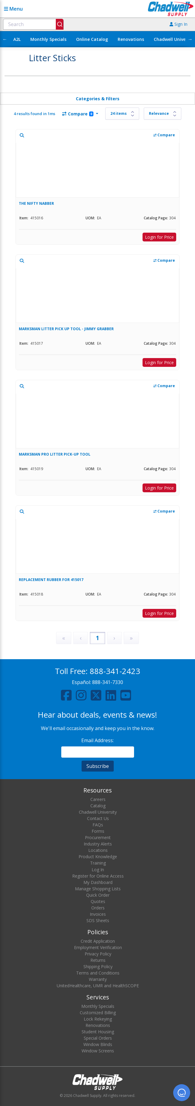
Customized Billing (98, 1012)
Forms (98, 831)
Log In (98, 869)
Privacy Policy (98, 954)
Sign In (178, 24)
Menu (13, 8)
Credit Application (98, 941)
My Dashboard (98, 882)
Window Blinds (97, 1044)
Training (98, 863)
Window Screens (98, 1051)
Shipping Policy (98, 966)
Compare (77, 114)
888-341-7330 (107, 682)
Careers (98, 799)
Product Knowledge (98, 856)
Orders (98, 908)
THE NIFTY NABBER (36, 203)
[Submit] (59, 24)
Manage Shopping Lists (98, 889)
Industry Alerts (98, 844)
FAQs (97, 825)
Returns (98, 960)
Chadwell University (98, 812)
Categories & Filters (97, 98)
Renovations (131, 39)
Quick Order (97, 895)
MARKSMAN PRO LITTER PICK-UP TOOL (54, 454)
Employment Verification (98, 947)
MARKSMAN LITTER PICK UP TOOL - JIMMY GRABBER (66, 328)
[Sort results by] (162, 114)
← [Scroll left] (4, 39)
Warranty (98, 979)
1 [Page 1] (97, 638)
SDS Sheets (97, 920)
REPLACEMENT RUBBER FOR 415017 (51, 579)
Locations (98, 850)
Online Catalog (92, 39)
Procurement (98, 837)
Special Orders (98, 1038)
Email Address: (97, 740)
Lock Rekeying (98, 1019)
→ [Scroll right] (190, 39)
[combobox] (33, 24)
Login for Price (159, 237)
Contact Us (98, 818)
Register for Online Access (98, 876)
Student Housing (98, 1032)
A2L (17, 39)
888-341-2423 (115, 671)
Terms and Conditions (97, 973)
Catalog (98, 806)
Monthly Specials (48, 39)
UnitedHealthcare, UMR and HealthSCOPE (98, 985)
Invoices (98, 914)
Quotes (98, 901)
